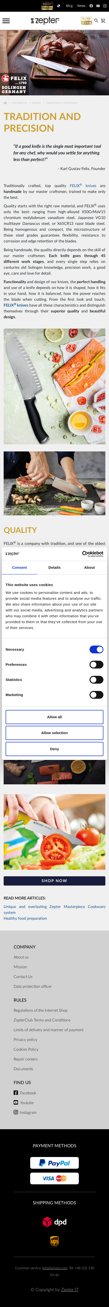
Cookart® (20, 103)
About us (21, 957)
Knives (37, 103)
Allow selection (54, 733)
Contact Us (23, 977)
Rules (20, 1000)
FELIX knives (83, 186)
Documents (23, 1069)
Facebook (28, 1093)
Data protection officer (33, 986)
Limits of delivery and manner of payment (48, 1030)
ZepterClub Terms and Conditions (42, 1020)
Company (25, 947)
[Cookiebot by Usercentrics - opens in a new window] (82, 554)
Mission (20, 967)
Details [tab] (54, 567)
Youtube (27, 1103)
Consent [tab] (19, 567)
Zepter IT (69, 1290)
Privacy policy (25, 1040)
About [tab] (89, 567)
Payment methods (54, 1146)
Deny (54, 749)
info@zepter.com (54, 1268)
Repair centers (26, 1059)
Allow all (54, 717)
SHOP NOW (54, 881)
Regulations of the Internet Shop (41, 1010)
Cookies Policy (26, 1049)
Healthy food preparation (25, 918)
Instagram (28, 1113)
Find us (22, 1083)
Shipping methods (54, 1203)
